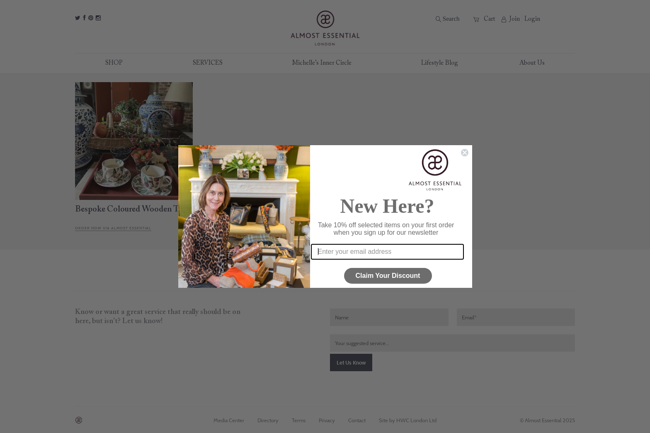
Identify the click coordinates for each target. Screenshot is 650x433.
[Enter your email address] (387, 252)
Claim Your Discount (388, 275)
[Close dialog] (465, 152)
